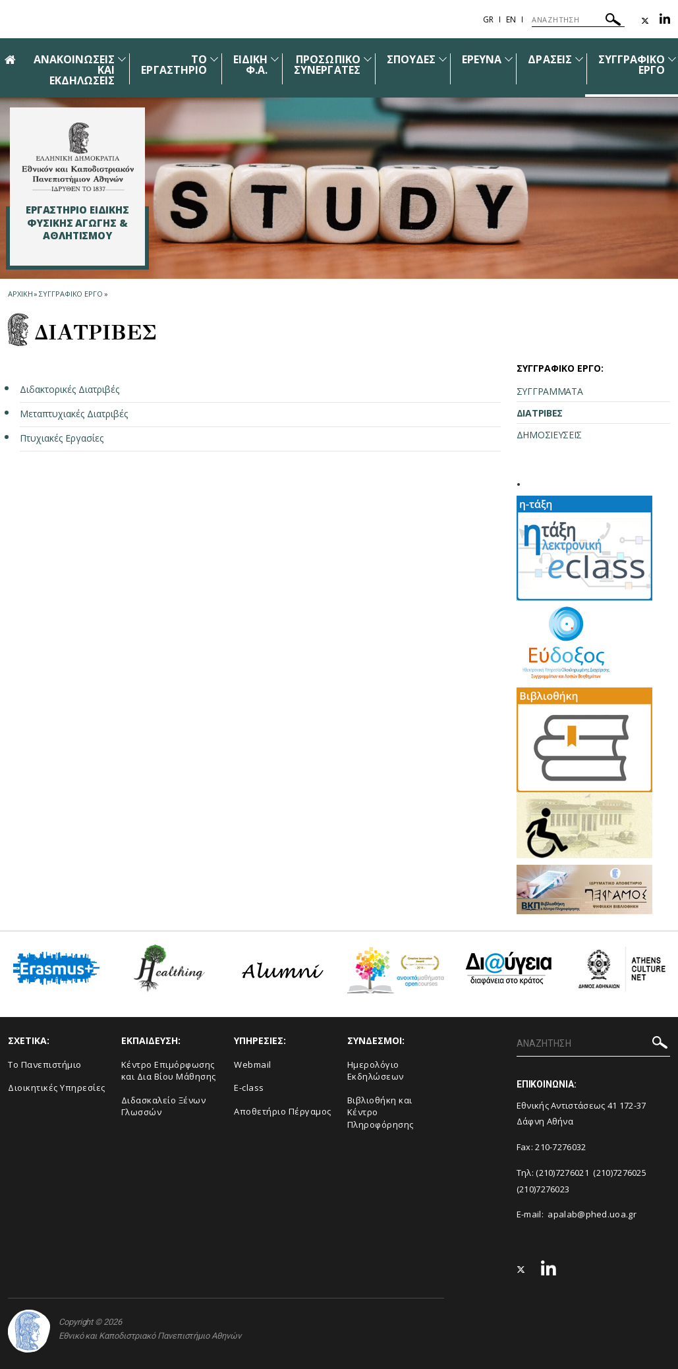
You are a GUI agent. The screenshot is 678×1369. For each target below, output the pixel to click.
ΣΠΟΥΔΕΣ (411, 59)
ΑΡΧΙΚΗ (20, 294)
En (511, 19)
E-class (249, 1087)
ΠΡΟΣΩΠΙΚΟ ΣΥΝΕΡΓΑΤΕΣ (327, 64)
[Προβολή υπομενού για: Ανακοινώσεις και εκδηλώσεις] (122, 59)
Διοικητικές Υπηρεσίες (56, 1087)
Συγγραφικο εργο (71, 294)
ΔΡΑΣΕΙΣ (549, 59)
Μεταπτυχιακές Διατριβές (74, 413)
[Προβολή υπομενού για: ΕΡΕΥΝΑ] (508, 59)
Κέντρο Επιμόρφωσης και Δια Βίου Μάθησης (168, 1071)
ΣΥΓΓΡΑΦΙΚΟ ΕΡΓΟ (631, 64)
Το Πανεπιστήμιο (45, 1064)
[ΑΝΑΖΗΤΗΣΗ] (578, 20)
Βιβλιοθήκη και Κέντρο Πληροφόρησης (380, 1112)
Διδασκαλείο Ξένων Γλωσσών (163, 1106)
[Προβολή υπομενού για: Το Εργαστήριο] (214, 59)
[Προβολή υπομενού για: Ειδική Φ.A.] (275, 59)
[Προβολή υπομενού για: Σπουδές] (443, 59)
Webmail (252, 1064)
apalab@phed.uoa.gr (592, 1214)
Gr (488, 19)
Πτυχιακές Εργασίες (61, 438)
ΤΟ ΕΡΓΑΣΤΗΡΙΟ (174, 64)
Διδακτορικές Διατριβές (69, 389)
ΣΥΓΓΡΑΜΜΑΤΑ (550, 391)
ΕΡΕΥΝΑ (481, 59)
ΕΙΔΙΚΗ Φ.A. (250, 64)
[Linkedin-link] (665, 20)
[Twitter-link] (645, 20)
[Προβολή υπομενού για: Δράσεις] (579, 59)
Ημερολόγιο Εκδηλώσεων (375, 1071)
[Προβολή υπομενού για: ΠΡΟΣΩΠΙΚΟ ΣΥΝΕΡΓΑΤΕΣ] (367, 59)
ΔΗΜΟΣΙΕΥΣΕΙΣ (549, 434)
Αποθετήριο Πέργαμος (282, 1111)
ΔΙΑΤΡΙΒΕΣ (540, 413)
